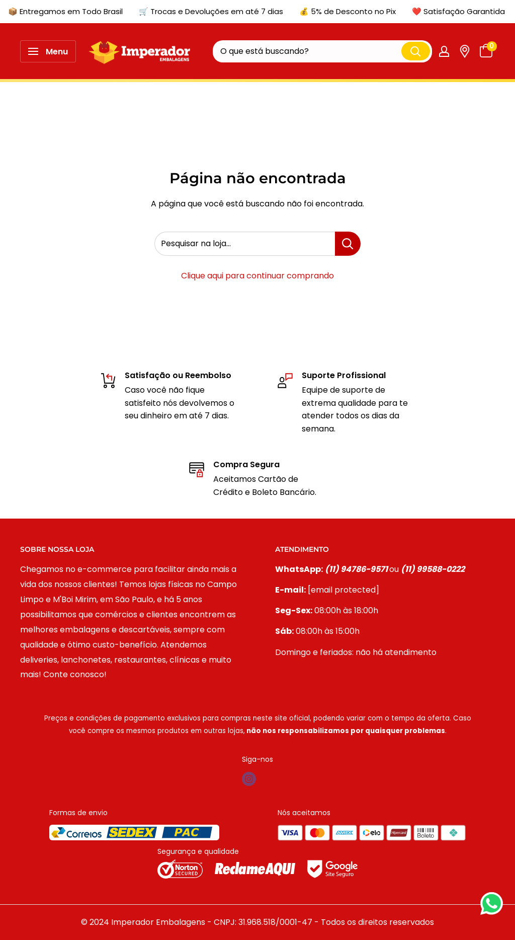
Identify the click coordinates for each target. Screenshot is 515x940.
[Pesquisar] (415, 51)
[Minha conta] (444, 51)
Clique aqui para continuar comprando (257, 275)
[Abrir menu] (48, 51)
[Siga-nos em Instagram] (249, 779)
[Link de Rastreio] (464, 51)
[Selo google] (332, 868)
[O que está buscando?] (307, 51)
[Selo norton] (181, 868)
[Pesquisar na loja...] (348, 244)
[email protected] (343, 590)
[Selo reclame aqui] (256, 868)
